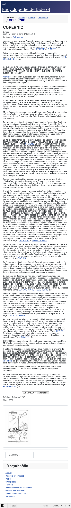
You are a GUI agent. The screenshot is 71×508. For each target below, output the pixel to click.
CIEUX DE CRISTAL (17, 315)
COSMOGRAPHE (39, 240)
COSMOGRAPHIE (26, 290)
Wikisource (10, 496)
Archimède (8, 77)
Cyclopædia (10, 482)
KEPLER (59, 331)
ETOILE (13, 59)
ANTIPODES (24, 240)
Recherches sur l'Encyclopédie (18, 488)
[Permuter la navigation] (4, 4)
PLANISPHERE (9, 386)
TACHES (22, 258)
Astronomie (18, 37)
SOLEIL (6, 59)
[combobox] (19, 455)
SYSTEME (40, 49)
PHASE (38, 290)
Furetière (9, 485)
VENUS (45, 290)
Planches (9, 479)
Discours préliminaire (14, 476)
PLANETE (52, 49)
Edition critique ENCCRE (15, 494)
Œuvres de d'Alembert (15, 491)
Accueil (8, 473)
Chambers (7, 361)
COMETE (25, 337)
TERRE (63, 57)
